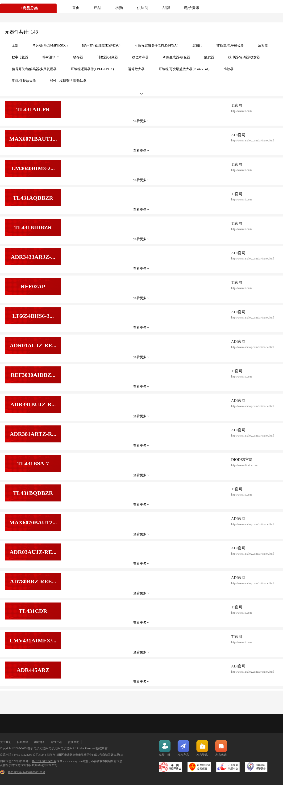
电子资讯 (191, 8)
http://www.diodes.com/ (244, 465)
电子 (30, 748)
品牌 (166, 8)
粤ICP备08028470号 (44, 761)
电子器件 (66, 748)
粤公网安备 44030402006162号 (26, 772)
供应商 (142, 8)
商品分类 (28, 8)
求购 (119, 8)
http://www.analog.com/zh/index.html (252, 140)
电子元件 (54, 748)
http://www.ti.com (241, 111)
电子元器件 (41, 748)
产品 (97, 8)
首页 (75, 8)
